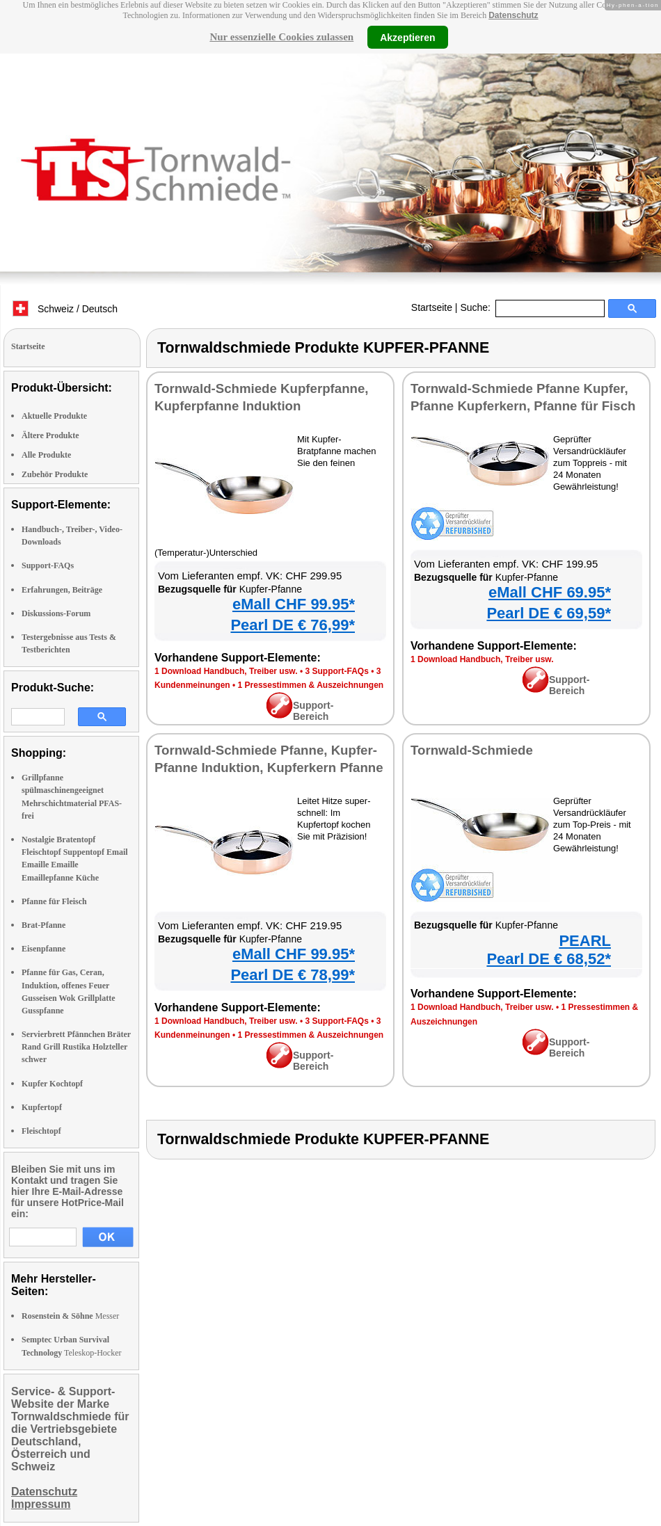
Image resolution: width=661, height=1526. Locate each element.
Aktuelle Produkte (54, 416)
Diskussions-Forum (56, 613)
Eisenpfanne (43, 949)
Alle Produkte (46, 455)
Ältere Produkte (50, 435)
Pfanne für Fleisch (54, 901)
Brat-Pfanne (43, 925)
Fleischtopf (41, 1131)
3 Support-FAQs (336, 671)
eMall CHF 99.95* (293, 604)
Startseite (431, 307)
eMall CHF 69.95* (549, 592)
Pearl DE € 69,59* (548, 613)
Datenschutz (513, 15)
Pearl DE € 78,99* (292, 974)
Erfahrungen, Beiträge (62, 590)
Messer (70, 1316)
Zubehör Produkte (55, 474)
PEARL (585, 940)
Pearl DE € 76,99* (292, 625)
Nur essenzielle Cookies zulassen (281, 36)
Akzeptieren (407, 36)
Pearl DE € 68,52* (548, 958)
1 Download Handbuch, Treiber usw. (226, 671)
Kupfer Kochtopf (52, 1084)
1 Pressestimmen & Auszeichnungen (311, 685)
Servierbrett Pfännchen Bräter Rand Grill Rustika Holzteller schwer (76, 1046)
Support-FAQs (48, 565)
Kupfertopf (42, 1107)
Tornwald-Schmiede (472, 750)
